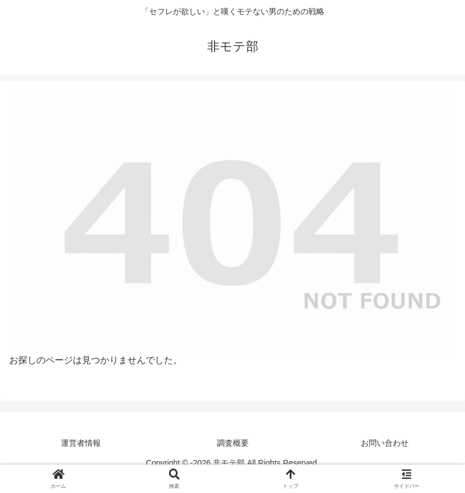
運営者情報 (81, 442)
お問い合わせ (385, 442)
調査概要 (233, 442)
